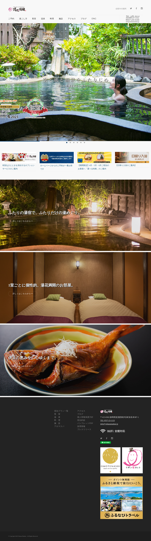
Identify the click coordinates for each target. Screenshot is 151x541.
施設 (61, 19)
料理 (52, 19)
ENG (94, 19)
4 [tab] (77, 142)
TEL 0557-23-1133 (107, 421)
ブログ (84, 19)
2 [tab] (70, 142)
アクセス (72, 19)
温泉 (43, 19)
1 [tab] (66, 142)
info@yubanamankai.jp (109, 424)
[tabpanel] (75, 82)
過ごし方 (23, 19)
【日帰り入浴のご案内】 (126, 165)
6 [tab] (84, 142)
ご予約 (11, 19)
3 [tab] (73, 142)
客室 (34, 19)
